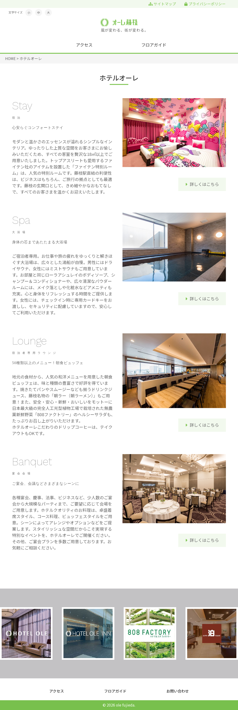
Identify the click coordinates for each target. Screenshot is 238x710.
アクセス (84, 45)
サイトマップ (162, 4)
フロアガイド (153, 45)
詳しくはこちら (204, 184)
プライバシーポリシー (205, 4)
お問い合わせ (177, 691)
